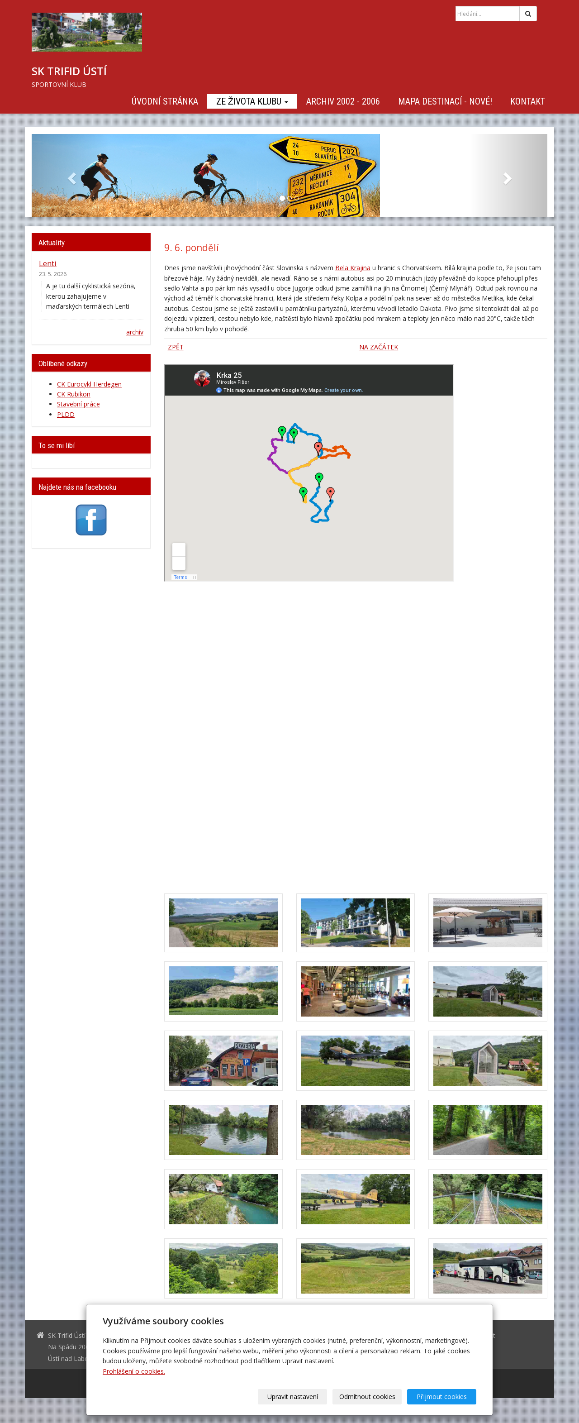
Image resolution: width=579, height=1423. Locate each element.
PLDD (66, 414)
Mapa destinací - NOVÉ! (445, 101)
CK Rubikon (73, 394)
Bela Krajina (352, 267)
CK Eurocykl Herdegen (89, 384)
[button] (70, 175)
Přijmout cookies (442, 1396)
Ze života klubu (252, 101)
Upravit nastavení (292, 1396)
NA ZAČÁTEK (378, 347)
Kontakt (527, 101)
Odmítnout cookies (367, 1396)
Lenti (48, 263)
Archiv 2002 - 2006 (343, 101)
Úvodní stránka (165, 101)
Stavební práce (78, 404)
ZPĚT (176, 347)
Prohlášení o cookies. (134, 1371)
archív (134, 332)
